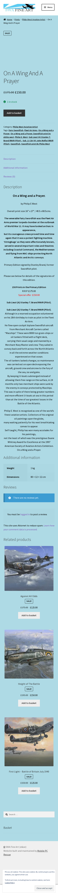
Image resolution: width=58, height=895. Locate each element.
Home (9, 19)
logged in (25, 514)
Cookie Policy (10, 883)
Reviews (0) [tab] (9, 176)
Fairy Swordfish (16, 130)
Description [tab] (9, 158)
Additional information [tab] (15, 167)
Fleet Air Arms (30, 130)
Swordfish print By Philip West (35, 143)
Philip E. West (21, 137)
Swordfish (15, 143)
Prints (17, 19)
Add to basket (14, 112)
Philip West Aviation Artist (33, 19)
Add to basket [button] (29, 615)
